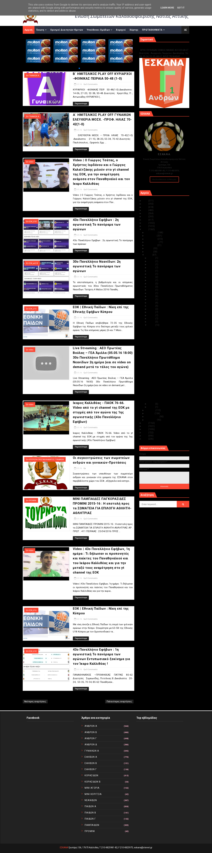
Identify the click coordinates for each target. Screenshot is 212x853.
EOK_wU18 (33, 263)
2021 (145, 213)
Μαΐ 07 (151, 318)
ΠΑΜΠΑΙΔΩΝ (92, 825)
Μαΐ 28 (151, 264)
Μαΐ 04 (151, 404)
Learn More (167, 7)
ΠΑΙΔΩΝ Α (90, 806)
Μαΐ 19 (151, 283)
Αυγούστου (151, 245)
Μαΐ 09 (151, 312)
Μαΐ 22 (151, 280)
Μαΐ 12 (151, 302)
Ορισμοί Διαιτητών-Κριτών (66, 30)
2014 (145, 426)
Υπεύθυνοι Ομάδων (98, 30)
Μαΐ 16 (151, 293)
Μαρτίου (150, 413)
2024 (145, 204)
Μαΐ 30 (151, 258)
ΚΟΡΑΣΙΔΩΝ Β (93, 781)
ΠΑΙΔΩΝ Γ (90, 819)
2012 (145, 432)
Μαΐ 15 (151, 296)
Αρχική (29, 30)
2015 (145, 423)
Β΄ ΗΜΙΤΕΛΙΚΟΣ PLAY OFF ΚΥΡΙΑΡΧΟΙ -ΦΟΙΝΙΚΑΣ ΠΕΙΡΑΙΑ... (165, 329)
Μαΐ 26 (151, 267)
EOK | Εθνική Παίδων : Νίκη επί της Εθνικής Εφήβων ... (164, 358)
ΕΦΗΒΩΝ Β (91, 763)
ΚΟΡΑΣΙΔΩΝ (91, 775)
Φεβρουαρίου (152, 416)
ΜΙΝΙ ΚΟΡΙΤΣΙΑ (93, 794)
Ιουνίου (149, 251)
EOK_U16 (33, 309)
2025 (145, 200)
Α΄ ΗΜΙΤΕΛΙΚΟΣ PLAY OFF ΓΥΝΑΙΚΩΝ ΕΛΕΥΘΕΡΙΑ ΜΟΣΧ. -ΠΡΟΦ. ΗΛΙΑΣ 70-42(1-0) (102, 119)
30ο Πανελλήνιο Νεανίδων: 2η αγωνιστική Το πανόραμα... (162, 352)
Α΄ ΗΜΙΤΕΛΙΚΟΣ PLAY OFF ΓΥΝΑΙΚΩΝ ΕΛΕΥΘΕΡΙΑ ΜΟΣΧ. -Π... (165, 335)
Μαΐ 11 (151, 306)
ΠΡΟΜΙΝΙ (32, 500)
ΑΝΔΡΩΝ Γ (91, 738)
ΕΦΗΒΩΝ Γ (91, 769)
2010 (145, 439)
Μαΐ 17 (151, 290)
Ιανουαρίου (151, 420)
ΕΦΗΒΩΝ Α (91, 757)
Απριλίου (150, 410)
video (31, 162)
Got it (181, 7)
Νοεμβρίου (151, 235)
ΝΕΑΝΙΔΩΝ (91, 800)
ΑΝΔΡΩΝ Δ (91, 744)
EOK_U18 (33, 221)
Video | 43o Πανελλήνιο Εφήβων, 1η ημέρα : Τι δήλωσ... (165, 387)
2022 (145, 210)
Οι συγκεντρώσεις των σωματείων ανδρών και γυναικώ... (165, 376)
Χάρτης (134, 30)
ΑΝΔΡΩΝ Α (91, 726)
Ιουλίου (149, 248)
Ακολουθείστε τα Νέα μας (164, 179)
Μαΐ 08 (151, 315)
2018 (145, 223)
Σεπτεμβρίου (152, 242)
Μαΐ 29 (151, 261)
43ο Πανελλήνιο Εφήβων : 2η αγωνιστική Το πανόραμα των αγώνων (97, 224)
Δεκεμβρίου (151, 232)
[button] (79, 68)
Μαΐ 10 (151, 309)
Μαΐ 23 (151, 277)
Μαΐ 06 (151, 321)
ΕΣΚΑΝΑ (64, 847)
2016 (145, 229)
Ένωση (40, 30)
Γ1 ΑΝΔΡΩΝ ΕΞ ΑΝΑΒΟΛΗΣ (155, 46)
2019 (145, 220)
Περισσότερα (81, 104)
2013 (145, 429)
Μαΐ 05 (151, 325)
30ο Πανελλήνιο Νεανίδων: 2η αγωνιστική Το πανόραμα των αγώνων (97, 266)
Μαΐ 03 (151, 407)
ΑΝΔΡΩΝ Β (91, 732)
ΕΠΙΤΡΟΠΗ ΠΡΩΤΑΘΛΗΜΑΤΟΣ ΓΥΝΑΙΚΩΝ (46, 459)
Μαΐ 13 (151, 299)
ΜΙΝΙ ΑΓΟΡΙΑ (92, 788)
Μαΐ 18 (151, 286)
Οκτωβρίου (151, 239)
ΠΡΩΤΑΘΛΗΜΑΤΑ (152, 30)
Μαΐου (148, 255)
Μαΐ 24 (151, 274)
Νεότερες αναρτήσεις (35, 701)
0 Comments (91, 84)
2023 (145, 207)
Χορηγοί (121, 30)
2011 (145, 435)
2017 (145, 226)
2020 (145, 216)
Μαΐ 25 (151, 271)
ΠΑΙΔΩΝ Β (90, 812)
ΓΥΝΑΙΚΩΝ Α (34, 75)
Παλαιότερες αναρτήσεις (119, 701)
